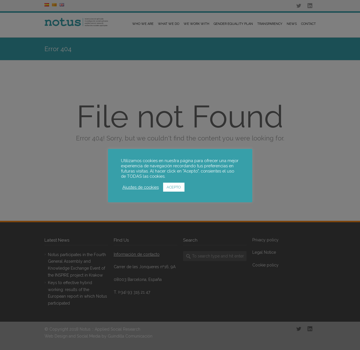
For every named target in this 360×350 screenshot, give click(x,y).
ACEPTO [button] (174, 187)
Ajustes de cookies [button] (140, 187)
